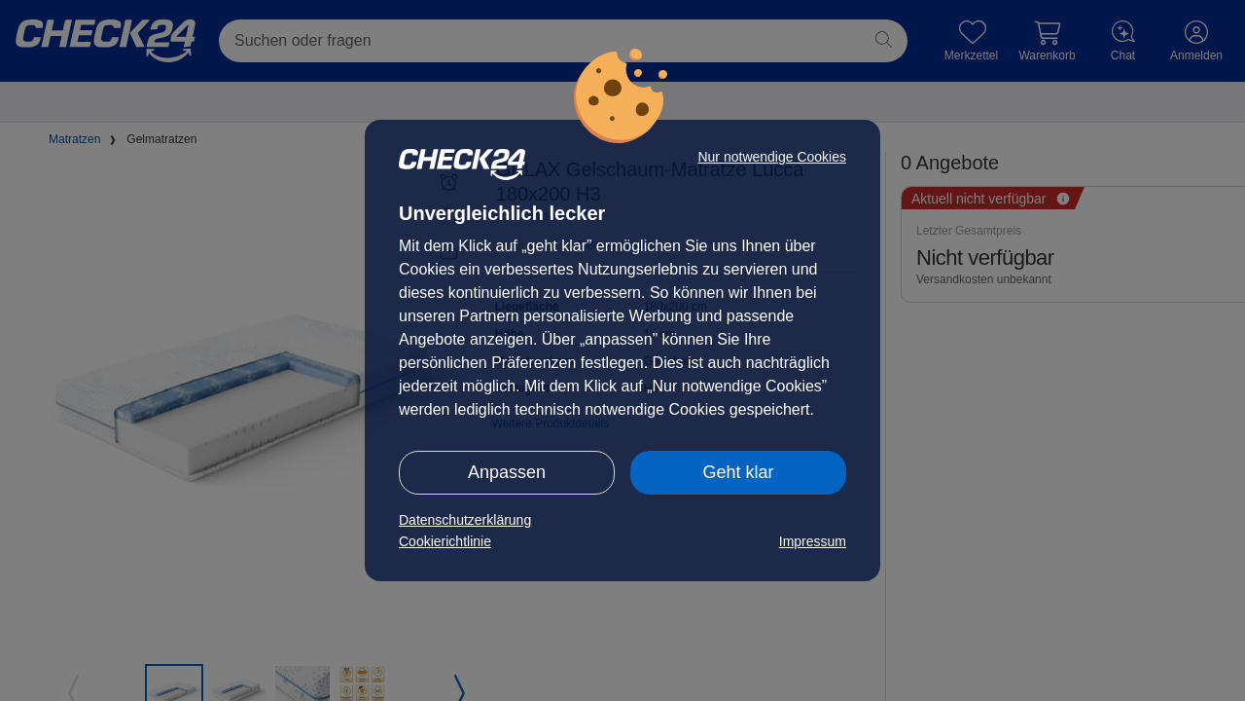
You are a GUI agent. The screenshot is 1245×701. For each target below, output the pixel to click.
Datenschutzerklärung (465, 520)
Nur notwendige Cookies (771, 157)
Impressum (812, 541)
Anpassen (507, 472)
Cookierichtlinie (445, 541)
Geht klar (737, 472)
